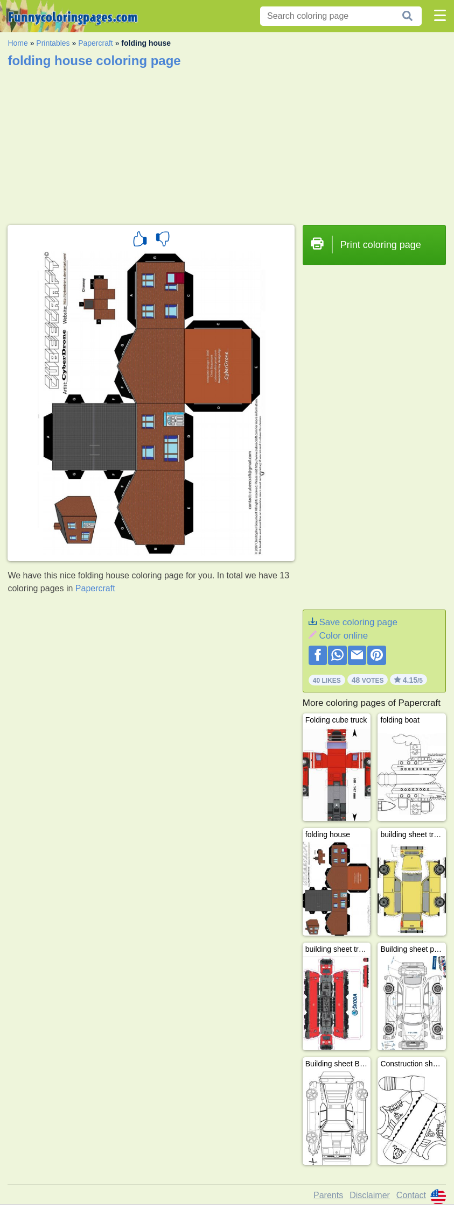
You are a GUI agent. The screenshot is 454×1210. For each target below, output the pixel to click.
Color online (343, 636)
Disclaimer (370, 1195)
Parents (328, 1195)
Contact (411, 1195)
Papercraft (95, 43)
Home (17, 43)
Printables (52, 43)
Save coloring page (358, 622)
